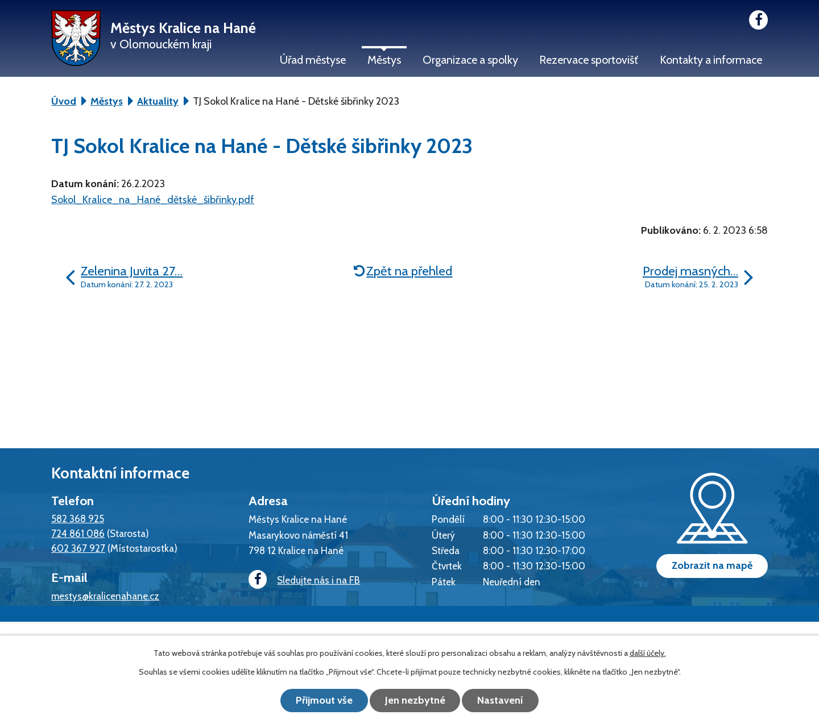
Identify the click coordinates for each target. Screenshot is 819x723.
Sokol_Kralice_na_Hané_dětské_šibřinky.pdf (152, 199)
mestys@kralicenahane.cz (105, 596)
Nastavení (501, 700)
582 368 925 (77, 518)
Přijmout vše (324, 700)
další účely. (648, 653)
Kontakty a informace (711, 60)
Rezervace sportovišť (588, 60)
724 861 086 (78, 533)
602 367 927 (78, 548)
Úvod (63, 101)
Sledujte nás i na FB (304, 580)
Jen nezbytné (415, 700)
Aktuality (158, 101)
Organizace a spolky (470, 60)
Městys (384, 60)
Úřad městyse (313, 60)
